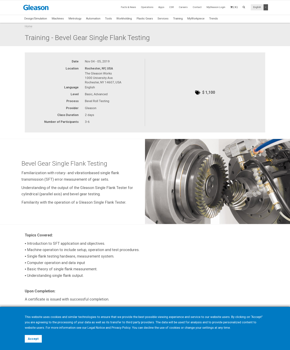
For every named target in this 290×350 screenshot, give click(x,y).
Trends (213, 18)
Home (28, 26)
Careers (183, 7)
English (257, 7)
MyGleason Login (216, 7)
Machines (58, 18)
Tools (108, 18)
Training (178, 18)
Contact (197, 7)
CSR (171, 7)
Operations (147, 7)
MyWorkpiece (196, 18)
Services (163, 18)
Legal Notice (96, 327)
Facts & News (128, 7)
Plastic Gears (144, 18)
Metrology (74, 18)
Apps (161, 7)
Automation (93, 18)
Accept (33, 339)
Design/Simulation (35, 18)
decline (149, 327)
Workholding (124, 18)
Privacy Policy (121, 327)
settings (208, 327)
